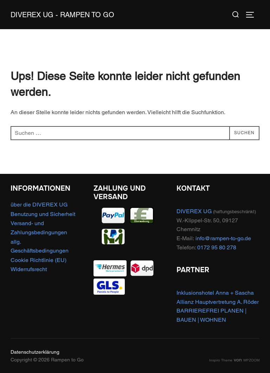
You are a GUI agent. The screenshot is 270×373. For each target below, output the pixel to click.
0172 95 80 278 (216, 247)
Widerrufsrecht (29, 269)
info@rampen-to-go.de (223, 238)
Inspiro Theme (220, 360)
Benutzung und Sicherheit (43, 214)
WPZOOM (251, 360)
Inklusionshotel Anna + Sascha (215, 292)
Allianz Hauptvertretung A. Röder (217, 302)
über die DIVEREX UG (39, 204)
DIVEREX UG (194, 211)
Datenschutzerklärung (35, 352)
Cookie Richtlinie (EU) (38, 260)
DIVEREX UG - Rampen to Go (62, 15)
